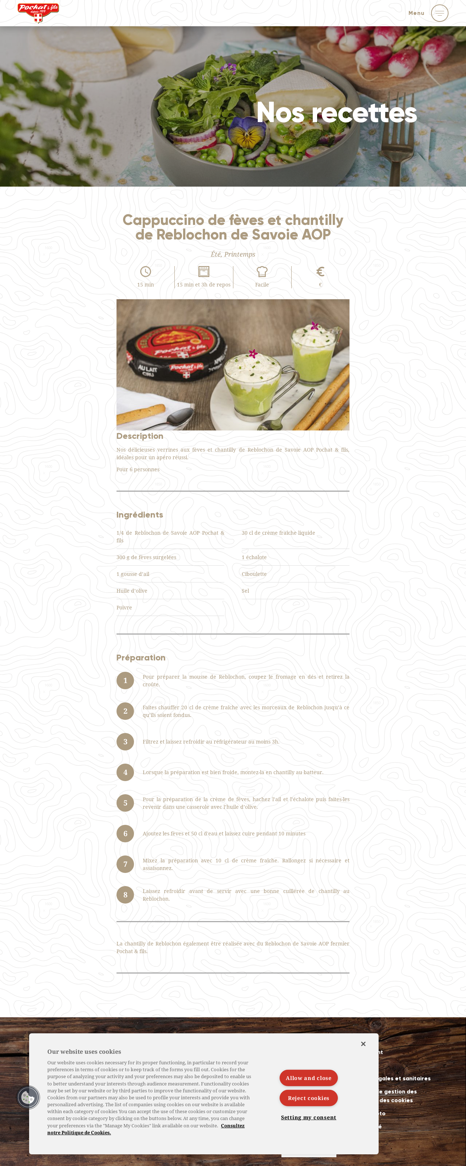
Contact (358, 1065)
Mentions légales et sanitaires (388, 1078)
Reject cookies (308, 1098)
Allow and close (309, 1078)
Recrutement (364, 1052)
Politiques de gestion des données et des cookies (381, 1096)
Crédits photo (366, 1113)
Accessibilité (364, 1126)
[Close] (363, 1044)
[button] (28, 1097)
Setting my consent (308, 1117)
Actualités (360, 1039)
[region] (204, 1093)
